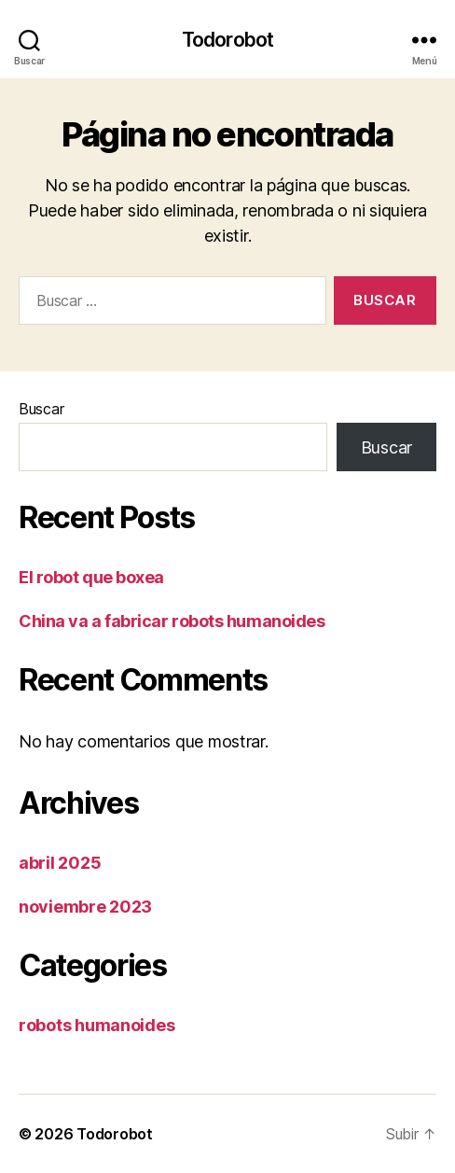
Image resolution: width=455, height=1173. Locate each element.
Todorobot (227, 39)
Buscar (41, 408)
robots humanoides (96, 1025)
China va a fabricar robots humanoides (171, 621)
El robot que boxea (91, 577)
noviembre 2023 (85, 906)
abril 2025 (60, 863)
